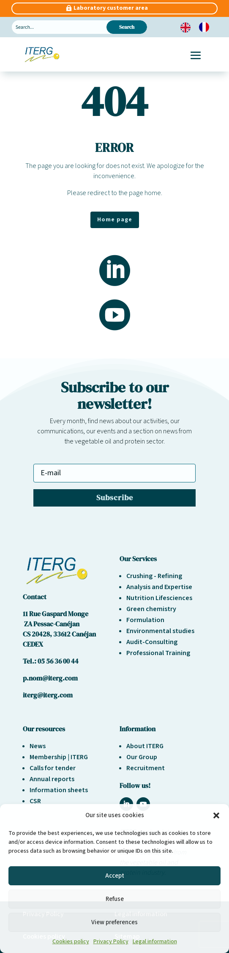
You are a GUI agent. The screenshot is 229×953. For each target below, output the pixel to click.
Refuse (115, 899)
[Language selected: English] (199, 27)
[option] (206, 27)
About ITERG (145, 746)
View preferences (114, 922)
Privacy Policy (110, 941)
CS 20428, (38, 634)
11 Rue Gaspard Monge (55, 613)
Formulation (145, 620)
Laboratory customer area (111, 8)
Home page (114, 219)
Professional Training (158, 653)
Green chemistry (151, 609)
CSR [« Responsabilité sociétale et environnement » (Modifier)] (35, 801)
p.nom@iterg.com (50, 678)
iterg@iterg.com (48, 695)
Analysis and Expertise (159, 587)
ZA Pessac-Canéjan (51, 623)
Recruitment (145, 768)
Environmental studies (160, 631)
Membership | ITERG (59, 757)
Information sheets (59, 790)
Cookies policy (70, 941)
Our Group (141, 757)
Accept (114, 875)
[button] (216, 815)
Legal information (155, 941)
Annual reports (52, 779)
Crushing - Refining (154, 576)
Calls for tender (53, 768)
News (38, 746)
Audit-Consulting (151, 642)
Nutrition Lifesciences (159, 598)
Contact (34, 596)
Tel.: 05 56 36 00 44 (51, 661)
